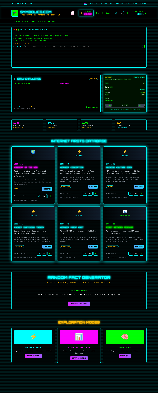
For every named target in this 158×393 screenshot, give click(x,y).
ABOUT (135, 3)
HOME (85, 3)
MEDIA (128, 3)
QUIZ (111, 3)
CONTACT (143, 3)
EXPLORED (47, 189)
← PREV (108, 105)
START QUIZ (124, 356)
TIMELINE (93, 3)
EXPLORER (103, 3)
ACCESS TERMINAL (33, 356)
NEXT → (141, 105)
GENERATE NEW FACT (79, 304)
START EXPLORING (79, 358)
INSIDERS (119, 3)
